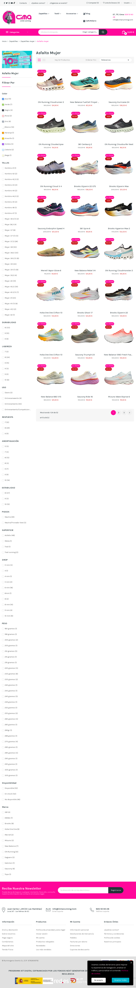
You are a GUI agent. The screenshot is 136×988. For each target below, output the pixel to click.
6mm (8, 593)
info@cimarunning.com (123, 20)
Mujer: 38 (11, 247)
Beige (8, 155)
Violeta (9, 144)
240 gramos (11, 685)
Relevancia (115, 60)
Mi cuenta (40, 938)
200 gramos (11, 640)
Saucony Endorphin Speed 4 (51, 228)
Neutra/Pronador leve (15, 523)
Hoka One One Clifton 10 (51, 312)
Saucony (10, 869)
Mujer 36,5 (10, 224)
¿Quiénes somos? (38, 3)
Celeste (9, 150)
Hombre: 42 (11, 174)
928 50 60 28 (102, 909)
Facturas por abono (78, 942)
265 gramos (11, 725)
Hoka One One (12, 829)
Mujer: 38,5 (11, 253)
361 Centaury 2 (85, 144)
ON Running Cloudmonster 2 (119, 270)
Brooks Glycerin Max (119, 186)
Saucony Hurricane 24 (119, 102)
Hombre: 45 (11, 202)
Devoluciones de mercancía (82, 934)
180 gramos (11, 628)
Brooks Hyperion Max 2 (119, 228)
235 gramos (11, 679)
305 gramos (11, 775)
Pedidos (73, 938)
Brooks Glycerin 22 (119, 312)
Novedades (40, 946)
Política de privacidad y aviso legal (50, 930)
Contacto (23, 3)
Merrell (9, 835)
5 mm (8, 582)
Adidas (9, 818)
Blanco (9, 127)
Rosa (8, 116)
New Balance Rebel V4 (85, 270)
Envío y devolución (10, 930)
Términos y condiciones (114, 934)
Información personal (79, 930)
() (111, 3)
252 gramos (11, 708)
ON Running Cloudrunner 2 (51, 102)
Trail (8, 547)
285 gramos (11, 753)
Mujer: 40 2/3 (12, 292)
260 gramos (11, 719)
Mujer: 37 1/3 (11, 236)
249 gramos (11, 702)
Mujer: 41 (10, 298)
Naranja (9, 133)
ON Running (11, 852)
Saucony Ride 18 (85, 396)
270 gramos (11, 741)
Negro (9, 110)
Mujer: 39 (11, 264)
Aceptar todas (120, 980)
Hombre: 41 (10, 168)
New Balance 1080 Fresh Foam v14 (119, 354)
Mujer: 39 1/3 (11, 270)
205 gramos (11, 645)
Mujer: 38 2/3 (12, 258)
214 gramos (11, 657)
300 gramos (11, 770)
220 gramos (11, 668)
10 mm (9, 616)
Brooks (9, 823)
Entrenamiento (13, 404)
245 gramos (11, 696)
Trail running (11, 552)
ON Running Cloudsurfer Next (119, 144)
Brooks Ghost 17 (85, 312)
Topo (8, 874)
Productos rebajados (45, 942)
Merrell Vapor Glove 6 (51, 270)
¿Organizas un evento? (58, 3)
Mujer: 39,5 (11, 275)
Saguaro (10, 857)
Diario (8, 392)
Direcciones (75, 946)
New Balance (11, 846)
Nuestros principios (112, 942)
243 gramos (11, 691)
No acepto (98, 980)
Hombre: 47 (11, 213)
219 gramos (11, 662)
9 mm (8, 610)
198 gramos (11, 634)
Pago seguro (7, 938)
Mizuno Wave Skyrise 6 (119, 396)
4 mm (8, 576)
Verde (8, 104)
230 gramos (11, 674)
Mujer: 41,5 (10, 309)
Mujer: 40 (10, 281)
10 (7, 380)
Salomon (10, 863)
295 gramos (11, 764)
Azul (8, 99)
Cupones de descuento (79, 949)
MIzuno (9, 840)
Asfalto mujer (10, 73)
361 (7, 812)
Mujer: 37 (10, 230)
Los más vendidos (43, 949)
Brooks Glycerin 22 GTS (85, 186)
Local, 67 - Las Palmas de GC (18, 911)
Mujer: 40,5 (11, 287)
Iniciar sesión (41, 934)
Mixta (8, 541)
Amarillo (9, 138)
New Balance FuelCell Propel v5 (85, 102)
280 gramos (11, 747)
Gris (8, 121)
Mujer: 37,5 (11, 241)
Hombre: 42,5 (12, 179)
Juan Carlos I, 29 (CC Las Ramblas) (24, 909)
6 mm (9, 588)
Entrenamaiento (13, 398)
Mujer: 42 (10, 315)
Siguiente (129, 412)
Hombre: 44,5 (12, 196)
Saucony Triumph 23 (85, 354)
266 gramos (11, 736)
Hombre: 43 (11, 185)
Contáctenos (7, 942)
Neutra (9, 517)
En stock (10, 794)
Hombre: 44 (11, 191)
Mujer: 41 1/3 (11, 303)
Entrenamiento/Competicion (18, 409)
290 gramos (11, 758)
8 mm (9, 604)
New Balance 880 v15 (51, 396)
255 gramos (11, 713)
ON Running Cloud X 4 (51, 186)
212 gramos (11, 651)
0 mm (9, 565)
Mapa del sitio (8, 946)
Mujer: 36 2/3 (12, 219)
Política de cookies (112, 938)
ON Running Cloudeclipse (51, 144)
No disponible (12, 799)
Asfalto (10, 535)
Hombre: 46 (11, 207)
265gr (8, 730)
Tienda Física (7, 949)
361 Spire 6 (85, 228)
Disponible (11, 788)
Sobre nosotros (8, 934)
